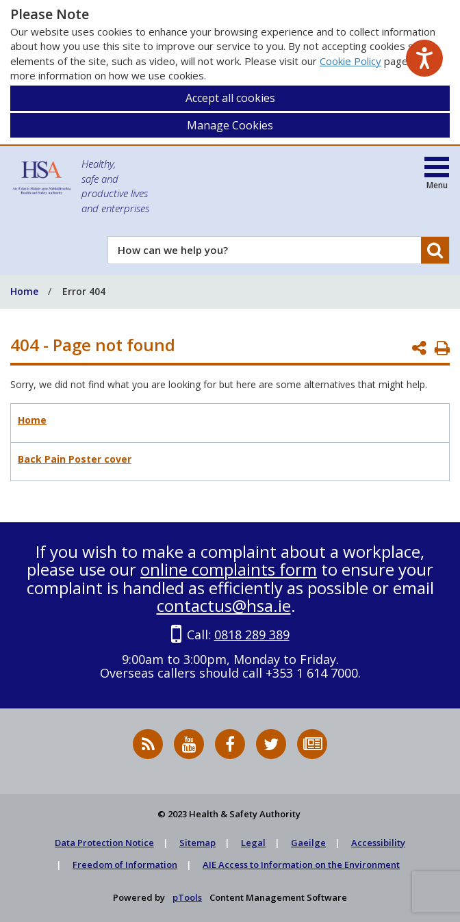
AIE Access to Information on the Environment (301, 864)
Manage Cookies (230, 125)
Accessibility (378, 842)
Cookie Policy (350, 61)
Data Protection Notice (104, 842)
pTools (187, 897)
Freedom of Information (125, 864)
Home (32, 419)
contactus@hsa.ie (224, 605)
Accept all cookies (230, 97)
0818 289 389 (252, 634)
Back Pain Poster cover (74, 458)
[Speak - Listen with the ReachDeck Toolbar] (424, 58)
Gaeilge (308, 842)
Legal (253, 842)
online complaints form (228, 569)
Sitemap (197, 842)
